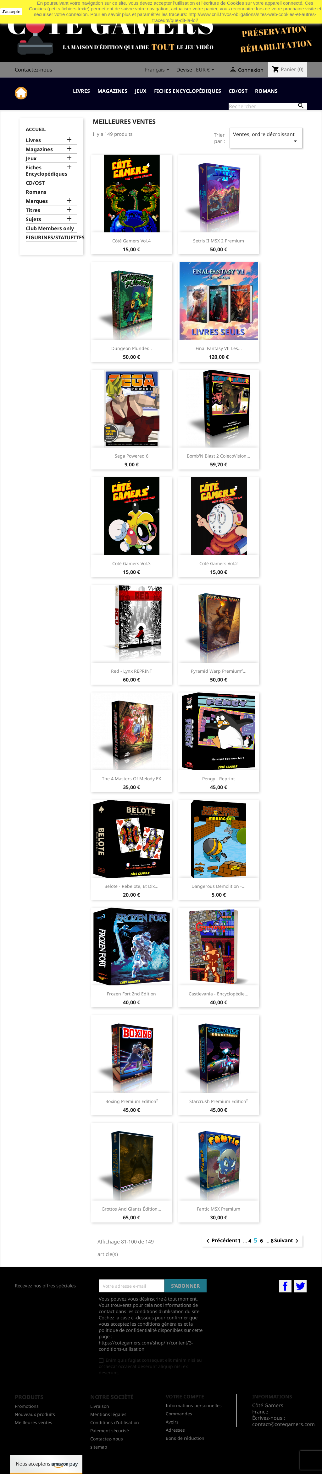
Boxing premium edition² (131, 1101)
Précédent (220, 1241)
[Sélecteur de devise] (206, 70)
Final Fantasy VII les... (219, 348)
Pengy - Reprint (218, 779)
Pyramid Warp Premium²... (219, 671)
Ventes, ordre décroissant (266, 138)
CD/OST (238, 90)
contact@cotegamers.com (283, 1424)
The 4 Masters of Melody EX (131, 779)
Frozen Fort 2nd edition (131, 994)
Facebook (285, 1286)
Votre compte (185, 1396)
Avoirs (172, 1422)
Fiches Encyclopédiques (187, 90)
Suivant (287, 1241)
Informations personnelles (194, 1405)
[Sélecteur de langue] (158, 70)
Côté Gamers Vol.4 (131, 241)
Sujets (33, 219)
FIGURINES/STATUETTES (51, 237)
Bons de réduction (185, 1438)
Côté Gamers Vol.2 (218, 563)
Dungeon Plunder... (131, 348)
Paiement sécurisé (109, 1431)
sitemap (98, 1447)
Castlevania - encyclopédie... (218, 994)
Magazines (112, 90)
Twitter (300, 1286)
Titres (33, 210)
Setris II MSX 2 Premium (218, 241)
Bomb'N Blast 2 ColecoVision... (218, 456)
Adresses (175, 1430)
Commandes (179, 1414)
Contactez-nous (33, 69)
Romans (266, 90)
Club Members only (50, 228)
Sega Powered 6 (131, 456)
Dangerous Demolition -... (219, 886)
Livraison (99, 1406)
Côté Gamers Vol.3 (131, 563)
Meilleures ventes (33, 1422)
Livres (81, 90)
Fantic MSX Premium (218, 1209)
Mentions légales (108, 1414)
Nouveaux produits (35, 1414)
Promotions (27, 1406)
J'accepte (11, 11)
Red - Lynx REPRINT (131, 671)
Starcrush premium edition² (218, 1101)
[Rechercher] (268, 106)
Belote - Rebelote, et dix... (131, 886)
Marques (37, 201)
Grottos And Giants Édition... (131, 1209)
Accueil (36, 129)
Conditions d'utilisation (114, 1422)
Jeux (141, 90)
